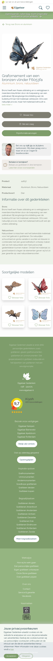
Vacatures (26, 596)
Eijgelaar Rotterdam (27, 437)
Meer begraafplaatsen (26, 539)
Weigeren (26, 656)
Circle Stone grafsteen (26, 573)
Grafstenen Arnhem (26, 514)
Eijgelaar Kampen (26, 426)
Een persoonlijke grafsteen (26, 566)
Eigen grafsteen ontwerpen (26, 570)
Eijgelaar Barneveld (26, 430)
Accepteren (11, 656)
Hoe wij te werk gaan (26, 562)
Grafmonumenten (27, 473)
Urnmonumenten (26, 477)
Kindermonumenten (26, 480)
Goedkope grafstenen (26, 484)
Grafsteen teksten (27, 487)
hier (12, 649)
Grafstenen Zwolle (26, 532)
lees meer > (7, 104)
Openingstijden (26, 460)
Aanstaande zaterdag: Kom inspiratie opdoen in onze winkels (26, 15)
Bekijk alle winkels (26, 444)
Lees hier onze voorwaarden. (22, 168)
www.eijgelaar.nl (26, 390)
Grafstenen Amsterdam (26, 510)
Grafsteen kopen (26, 491)
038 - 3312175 (26, 387)
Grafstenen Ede (26, 521)
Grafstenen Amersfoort (26, 507)
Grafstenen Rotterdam (26, 528)
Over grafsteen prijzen (27, 577)
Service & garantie (26, 592)
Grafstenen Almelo (26, 503)
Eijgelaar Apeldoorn (26, 433)
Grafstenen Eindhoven (26, 525)
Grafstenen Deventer (26, 517)
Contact (26, 589)
